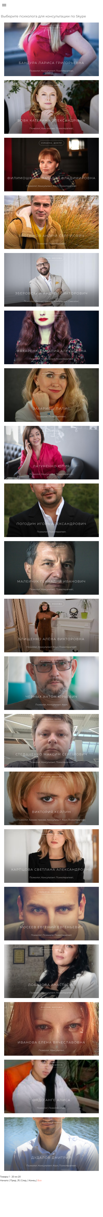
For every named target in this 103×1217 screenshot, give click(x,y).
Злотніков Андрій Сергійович (51, 236)
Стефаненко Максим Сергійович (51, 754)
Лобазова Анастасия (51, 985)
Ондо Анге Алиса (51, 1100)
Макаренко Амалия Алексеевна (51, 351)
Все (39, 1180)
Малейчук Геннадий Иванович (51, 581)
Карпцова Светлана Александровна (51, 869)
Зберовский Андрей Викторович (51, 293)
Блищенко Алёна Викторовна (51, 639)
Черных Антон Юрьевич (52, 697)
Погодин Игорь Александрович (51, 524)
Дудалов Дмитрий (51, 1158)
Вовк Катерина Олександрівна (51, 120)
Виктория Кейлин (51, 812)
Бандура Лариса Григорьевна (51, 63)
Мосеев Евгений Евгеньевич (51, 927)
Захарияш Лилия (51, 408)
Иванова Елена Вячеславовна (51, 1042)
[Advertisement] (49, 1192)
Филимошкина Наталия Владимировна (51, 178)
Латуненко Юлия (51, 466)
